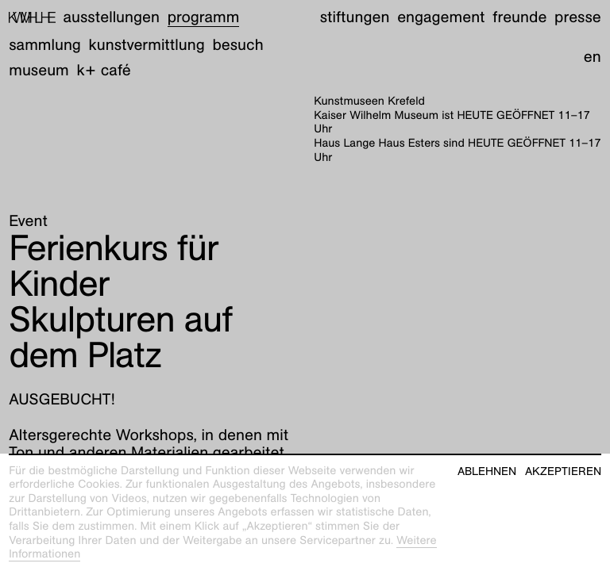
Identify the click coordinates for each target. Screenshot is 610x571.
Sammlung (45, 45)
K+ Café (104, 70)
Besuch (237, 45)
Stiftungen (355, 17)
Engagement (441, 17)
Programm (204, 17)
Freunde (519, 17)
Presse (577, 17)
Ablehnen (487, 471)
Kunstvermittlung (147, 45)
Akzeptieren (563, 471)
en (592, 57)
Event (28, 221)
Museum (39, 70)
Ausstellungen (112, 17)
